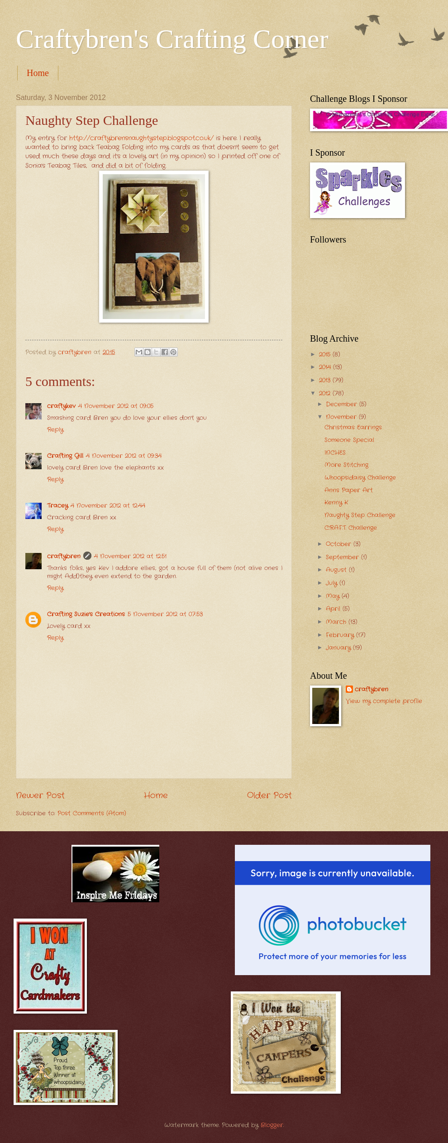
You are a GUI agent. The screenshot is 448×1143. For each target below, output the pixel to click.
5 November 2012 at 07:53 (165, 614)
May (334, 596)
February (341, 635)
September (343, 557)
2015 (326, 354)
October (339, 544)
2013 (326, 380)
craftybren (64, 556)
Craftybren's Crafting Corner (172, 39)
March (337, 622)
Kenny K (336, 502)
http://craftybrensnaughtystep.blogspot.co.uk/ (141, 138)
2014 (326, 367)
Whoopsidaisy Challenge (360, 477)
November (342, 417)
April (334, 609)
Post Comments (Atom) (91, 813)
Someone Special (349, 440)
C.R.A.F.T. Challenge (350, 528)
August (337, 570)
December (342, 404)
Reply (55, 429)
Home (38, 73)
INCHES (335, 452)
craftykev (61, 406)
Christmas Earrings (353, 427)
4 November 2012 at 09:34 (124, 456)
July (332, 583)
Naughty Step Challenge (360, 515)
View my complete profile (384, 701)
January (339, 647)
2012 (326, 393)
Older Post (269, 795)
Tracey (57, 505)
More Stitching (346, 465)
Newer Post (40, 795)
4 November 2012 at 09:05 (115, 406)
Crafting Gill (65, 456)
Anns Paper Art (348, 490)
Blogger (272, 1125)
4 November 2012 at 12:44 (108, 505)
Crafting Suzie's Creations (86, 614)
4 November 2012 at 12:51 (130, 556)
